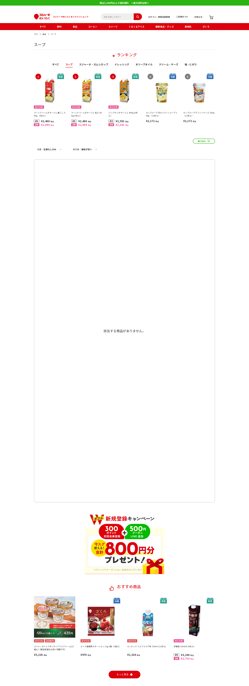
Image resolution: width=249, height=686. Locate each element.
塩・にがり (191, 64)
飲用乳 (188, 26)
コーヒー (93, 26)
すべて (43, 26)
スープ (53, 34)
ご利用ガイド (182, 16)
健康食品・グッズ (164, 26)
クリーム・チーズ (168, 64)
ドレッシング (121, 64)
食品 (75, 26)
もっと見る (123, 674)
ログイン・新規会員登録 (159, 16)
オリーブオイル (144, 64)
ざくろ (206, 26)
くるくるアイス (137, 26)
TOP (36, 34)
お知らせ (198, 16)
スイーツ (113, 26)
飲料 (59, 26)
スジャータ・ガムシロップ (93, 64)
